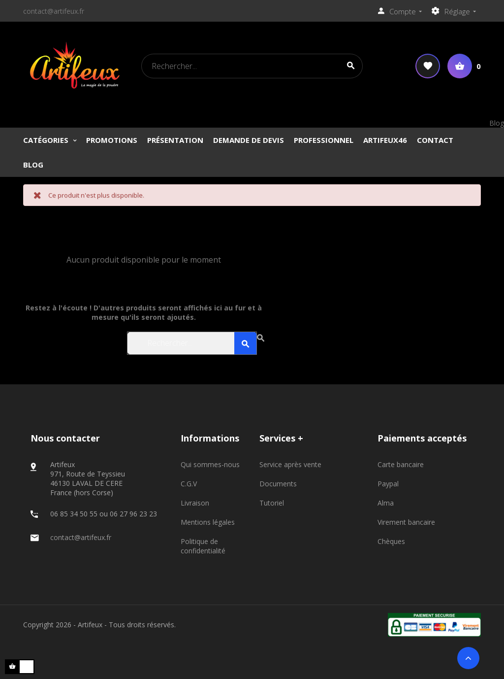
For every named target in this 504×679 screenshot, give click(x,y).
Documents (278, 483)
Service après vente (290, 464)
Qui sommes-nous (210, 464)
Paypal (388, 483)
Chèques (391, 541)
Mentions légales (208, 522)
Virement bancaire (406, 522)
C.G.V (189, 483)
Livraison (195, 503)
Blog (496, 123)
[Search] (252, 66)
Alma (386, 503)
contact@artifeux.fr (53, 11)
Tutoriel (271, 503)
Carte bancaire (401, 464)
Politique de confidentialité (203, 546)
